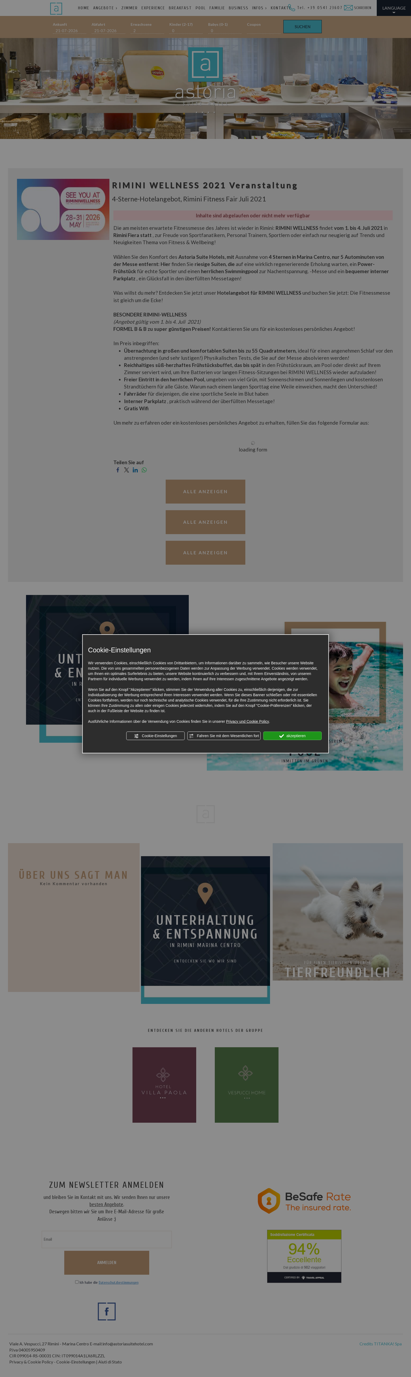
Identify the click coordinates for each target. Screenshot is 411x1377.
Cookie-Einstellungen (155, 736)
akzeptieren (292, 736)
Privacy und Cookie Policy (247, 721)
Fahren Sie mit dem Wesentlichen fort (224, 736)
